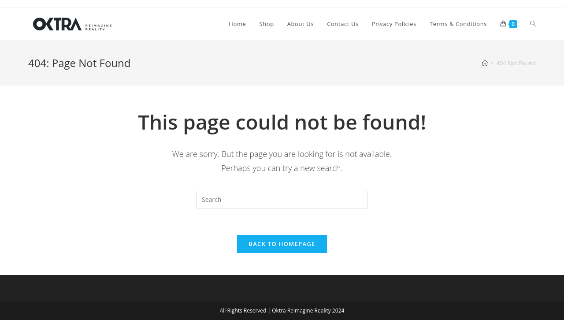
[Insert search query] (282, 199)
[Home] (485, 63)
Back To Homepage (282, 244)
